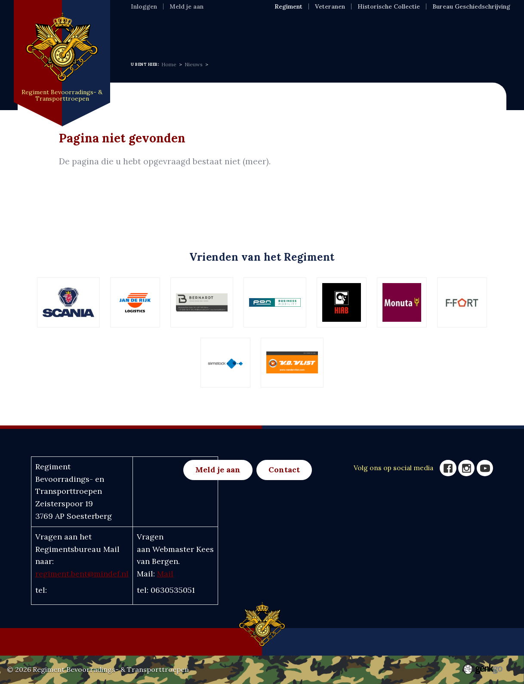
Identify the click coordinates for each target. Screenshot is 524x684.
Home (142, 32)
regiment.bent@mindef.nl (82, 574)
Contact (284, 469)
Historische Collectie (389, 6)
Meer (439, 32)
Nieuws (237, 32)
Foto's (402, 32)
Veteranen (330, 6)
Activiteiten (291, 32)
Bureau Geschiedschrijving (471, 6)
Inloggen (144, 6)
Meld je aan (186, 6)
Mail (165, 574)
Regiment (188, 32)
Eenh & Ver (353, 32)
